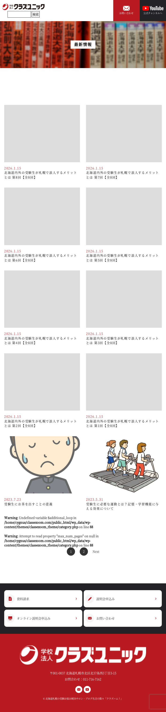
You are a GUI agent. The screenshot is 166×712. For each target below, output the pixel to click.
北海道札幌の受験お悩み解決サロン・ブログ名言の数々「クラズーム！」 (84, 698)
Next (96, 551)
